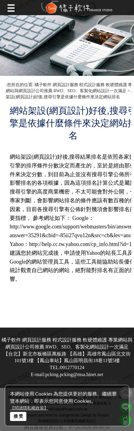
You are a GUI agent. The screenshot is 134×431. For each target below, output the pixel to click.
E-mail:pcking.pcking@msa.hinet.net (67, 374)
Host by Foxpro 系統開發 (94, 381)
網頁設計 (62, 381)
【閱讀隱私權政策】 (29, 408)
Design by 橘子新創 (35, 381)
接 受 (18, 416)
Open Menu (12, 7)
